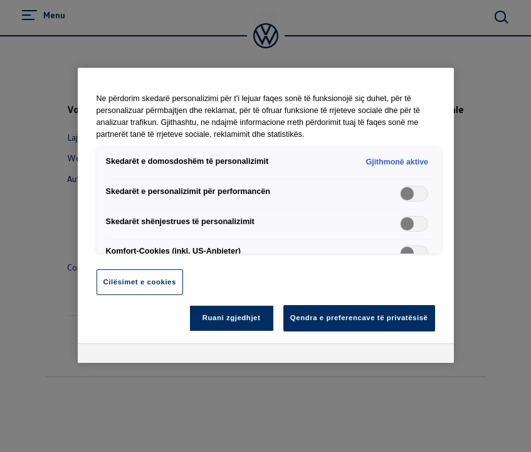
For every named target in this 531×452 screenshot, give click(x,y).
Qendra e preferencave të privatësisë (359, 317)
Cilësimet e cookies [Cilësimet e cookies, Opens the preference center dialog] (139, 282)
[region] (266, 215)
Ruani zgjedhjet (231, 317)
